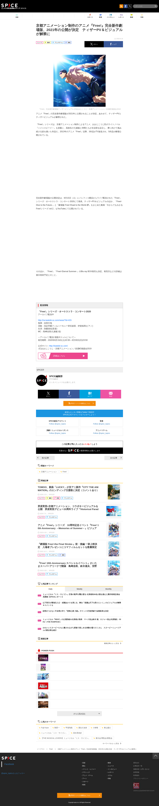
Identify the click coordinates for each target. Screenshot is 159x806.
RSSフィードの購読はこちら (81, 403)
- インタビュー (112, 769)
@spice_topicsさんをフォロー (13, 773)
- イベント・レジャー (88, 769)
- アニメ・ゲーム (87, 775)
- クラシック (85, 772)
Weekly (79, 589)
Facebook (9, 764)
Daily (50, 589)
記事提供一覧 (137, 766)
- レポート (110, 772)
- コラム (109, 775)
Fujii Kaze (44, 728)
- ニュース (110, 766)
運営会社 (136, 763)
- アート (84, 778)
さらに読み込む (86, 714)
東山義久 (106, 728)
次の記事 (116, 458)
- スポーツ (84, 781)
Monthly (108, 589)
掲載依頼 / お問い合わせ (141, 769)
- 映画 (83, 785)
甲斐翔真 (68, 728)
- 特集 (109, 778)
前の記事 (43, 458)
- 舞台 (83, 766)
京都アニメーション (48, 472)
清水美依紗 (76, 733)
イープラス (40, 749)
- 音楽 (83, 763)
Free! (63, 472)
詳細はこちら (69, 356)
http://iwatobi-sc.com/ (58, 346)
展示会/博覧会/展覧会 (103, 738)
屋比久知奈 (81, 728)
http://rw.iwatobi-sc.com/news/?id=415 (55, 320)
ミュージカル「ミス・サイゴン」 (53, 733)
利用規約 (136, 775)
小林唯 (94, 728)
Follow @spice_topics (57, 424)
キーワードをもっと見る (112, 743)
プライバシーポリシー (140, 778)
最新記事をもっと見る (112, 643)
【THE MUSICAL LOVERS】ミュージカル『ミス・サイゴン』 (64, 738)
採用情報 (136, 772)
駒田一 (56, 728)
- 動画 (109, 763)
